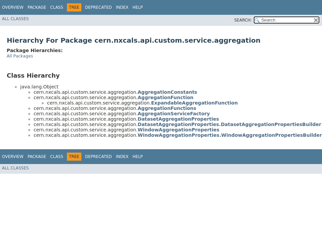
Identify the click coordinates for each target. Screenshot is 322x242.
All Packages (20, 55)
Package (37, 7)
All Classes (15, 18)
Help (137, 7)
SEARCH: (243, 20)
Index (122, 7)
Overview (13, 7)
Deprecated (98, 7)
